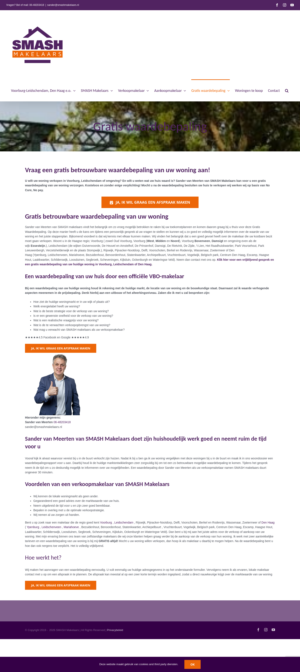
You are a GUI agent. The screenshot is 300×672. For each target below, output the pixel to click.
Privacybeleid (115, 630)
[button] (287, 90)
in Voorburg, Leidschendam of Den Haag (123, 264)
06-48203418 (36, 5)
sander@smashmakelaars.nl (63, 5)
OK (192, 664)
